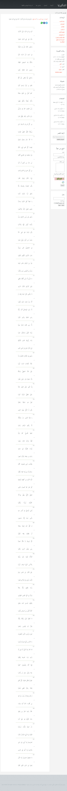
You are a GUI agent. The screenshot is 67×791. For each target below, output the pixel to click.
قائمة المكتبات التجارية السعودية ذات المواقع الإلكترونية (60, 40)
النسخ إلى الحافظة (60, 139)
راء (60, 67)
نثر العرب (62, 29)
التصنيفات (62, 24)
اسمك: (63, 152)
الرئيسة (51, 5)
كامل (61, 64)
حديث (60, 69)
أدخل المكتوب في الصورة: (59, 174)
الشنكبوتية (62, 5)
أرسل (63, 205)
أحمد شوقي (35, 19)
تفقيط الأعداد (61, 32)
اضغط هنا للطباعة (58, 72)
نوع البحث (62, 201)
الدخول (45, 5)
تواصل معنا (38, 5)
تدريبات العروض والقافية (27, 5)
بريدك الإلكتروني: (60, 157)
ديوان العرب (40, 19)
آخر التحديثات (61, 35)
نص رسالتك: (61, 162)
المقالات (62, 27)
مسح (59, 205)
